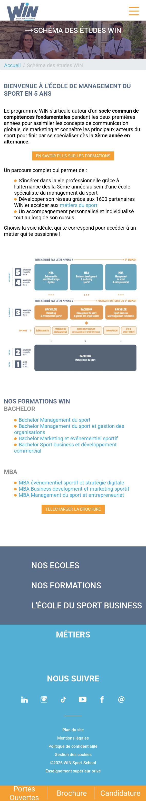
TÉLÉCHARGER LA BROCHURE (73, 509)
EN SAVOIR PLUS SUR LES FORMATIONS (73, 156)
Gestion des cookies (73, 754)
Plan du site (73, 729)
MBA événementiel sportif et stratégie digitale (71, 483)
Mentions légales (73, 738)
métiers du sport (79, 205)
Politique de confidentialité (73, 746)
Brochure (72, 793)
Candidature (120, 793)
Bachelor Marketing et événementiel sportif (68, 438)
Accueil (12, 65)
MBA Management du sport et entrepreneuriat (71, 495)
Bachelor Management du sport (55, 420)
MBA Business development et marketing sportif (74, 489)
